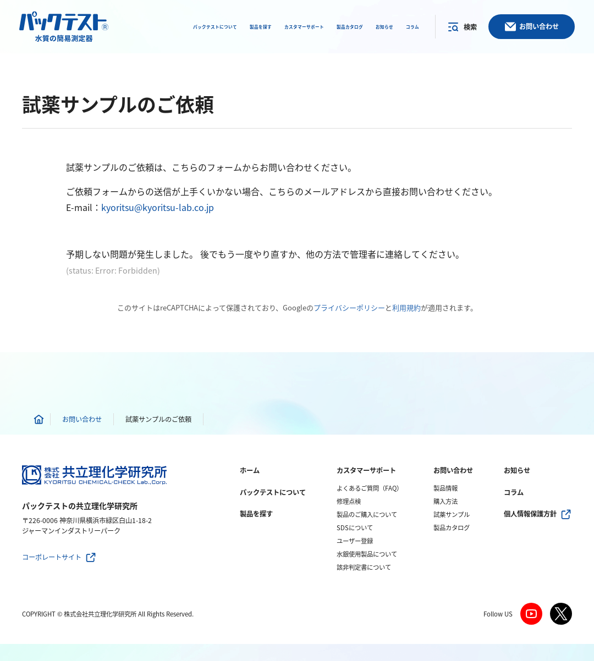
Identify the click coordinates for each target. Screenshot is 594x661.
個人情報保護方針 (530, 514)
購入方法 (445, 501)
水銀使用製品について (367, 554)
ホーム (250, 470)
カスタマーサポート (366, 470)
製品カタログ (451, 527)
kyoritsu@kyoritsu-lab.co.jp (157, 207)
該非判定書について (364, 567)
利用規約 (406, 307)
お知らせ (517, 470)
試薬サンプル (451, 514)
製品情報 (445, 488)
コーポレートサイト (51, 557)
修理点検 (349, 501)
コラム (514, 492)
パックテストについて (273, 492)
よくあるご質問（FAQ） (370, 488)
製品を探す (256, 514)
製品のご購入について (367, 514)
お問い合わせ (453, 470)
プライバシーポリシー (349, 307)
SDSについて (355, 527)
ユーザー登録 (355, 541)
